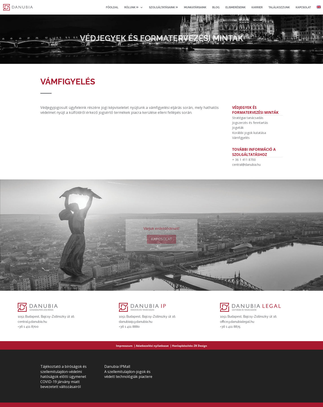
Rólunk (131, 7)
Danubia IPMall (117, 366)
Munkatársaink (195, 7)
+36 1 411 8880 (129, 326)
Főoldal (112, 7)
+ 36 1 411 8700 (244, 159)
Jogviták (238, 127)
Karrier (257, 7)
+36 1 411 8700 (28, 326)
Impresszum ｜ (126, 346)
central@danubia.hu (246, 164)
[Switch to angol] (319, 10)
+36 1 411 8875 (230, 326)
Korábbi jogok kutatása (249, 133)
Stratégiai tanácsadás (247, 118)
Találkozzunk (279, 7)
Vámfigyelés (241, 138)
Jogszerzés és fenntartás (250, 123)
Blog (216, 7)
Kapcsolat (303, 7)
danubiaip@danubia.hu (135, 321)
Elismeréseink (235, 7)
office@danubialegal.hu (237, 321)
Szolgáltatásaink (163, 7)
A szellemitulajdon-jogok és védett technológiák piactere (128, 374)
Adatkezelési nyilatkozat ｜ (154, 346)
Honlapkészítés (182, 346)
